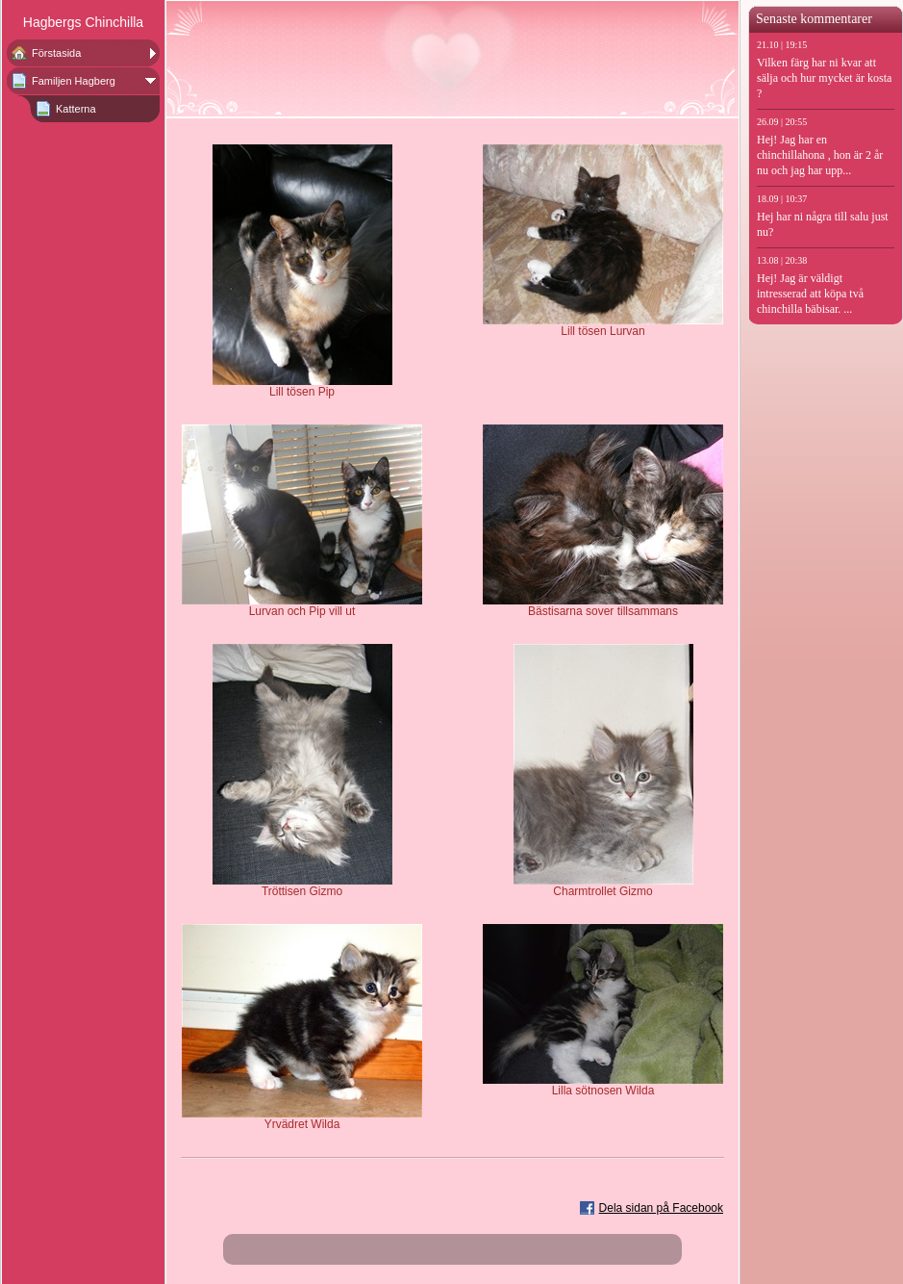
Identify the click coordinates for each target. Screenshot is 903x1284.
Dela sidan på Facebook (661, 1208)
